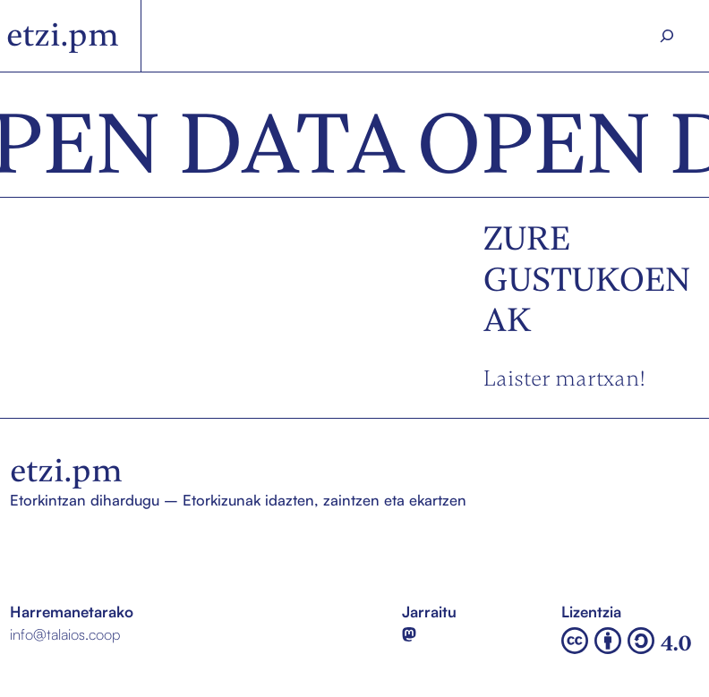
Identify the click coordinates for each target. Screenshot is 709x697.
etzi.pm (62, 34)
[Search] (667, 35)
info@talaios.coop (65, 634)
